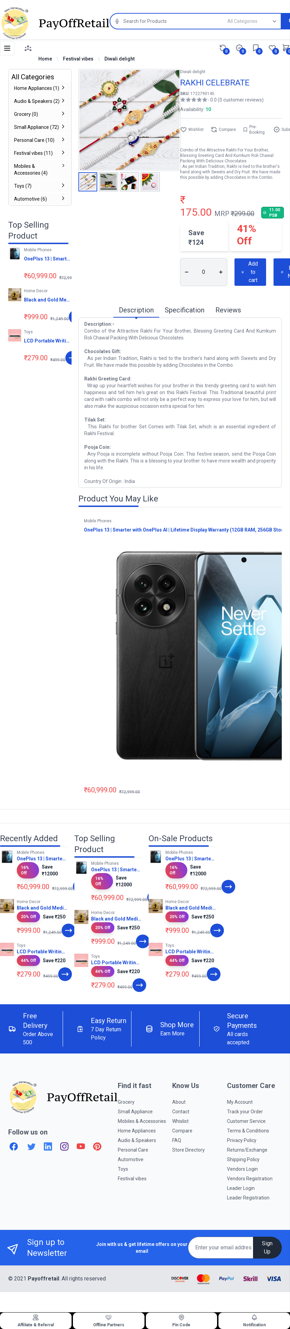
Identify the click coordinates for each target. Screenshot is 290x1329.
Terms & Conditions (248, 1130)
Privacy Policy (241, 1140)
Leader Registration (248, 1197)
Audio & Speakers (137, 1140)
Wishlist (192, 129)
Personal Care (133, 1150)
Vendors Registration (250, 1178)
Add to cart (249, 271)
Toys (123, 1169)
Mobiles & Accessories (142, 1121)
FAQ (176, 1140)
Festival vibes (78, 59)
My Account (240, 1102)
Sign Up (267, 1247)
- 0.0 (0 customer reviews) (235, 100)
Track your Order (245, 1111)
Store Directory (188, 1150)
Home (45, 59)
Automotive (130, 1159)
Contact (180, 1111)
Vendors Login (242, 1169)
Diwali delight (119, 59)
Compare (223, 129)
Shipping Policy (243, 1159)
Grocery (126, 1102)
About (179, 1102)
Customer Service (246, 1121)
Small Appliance (135, 1111)
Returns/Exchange (247, 1150)
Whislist (180, 1121)
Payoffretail (43, 1278)
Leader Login (241, 1188)
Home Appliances (137, 1130)
